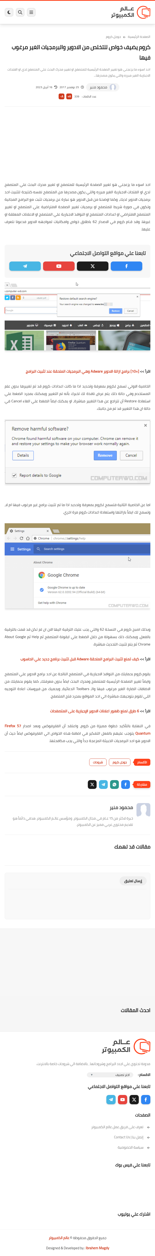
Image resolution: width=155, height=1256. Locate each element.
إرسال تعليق (133, 881)
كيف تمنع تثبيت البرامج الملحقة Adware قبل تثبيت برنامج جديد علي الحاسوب (79, 658)
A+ (69, 96)
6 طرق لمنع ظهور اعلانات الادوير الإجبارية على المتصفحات (94, 710)
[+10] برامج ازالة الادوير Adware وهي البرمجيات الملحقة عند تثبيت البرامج (82, 371)
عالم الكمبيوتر (59, 1237)
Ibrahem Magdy (97, 1248)
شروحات (98, 762)
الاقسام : (144, 1074)
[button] (125, 784)
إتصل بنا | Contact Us (132, 1137)
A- (61, 96)
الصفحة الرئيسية (139, 37)
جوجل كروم (113, 37)
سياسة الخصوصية (134, 1147)
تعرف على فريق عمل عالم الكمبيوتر (120, 1127)
